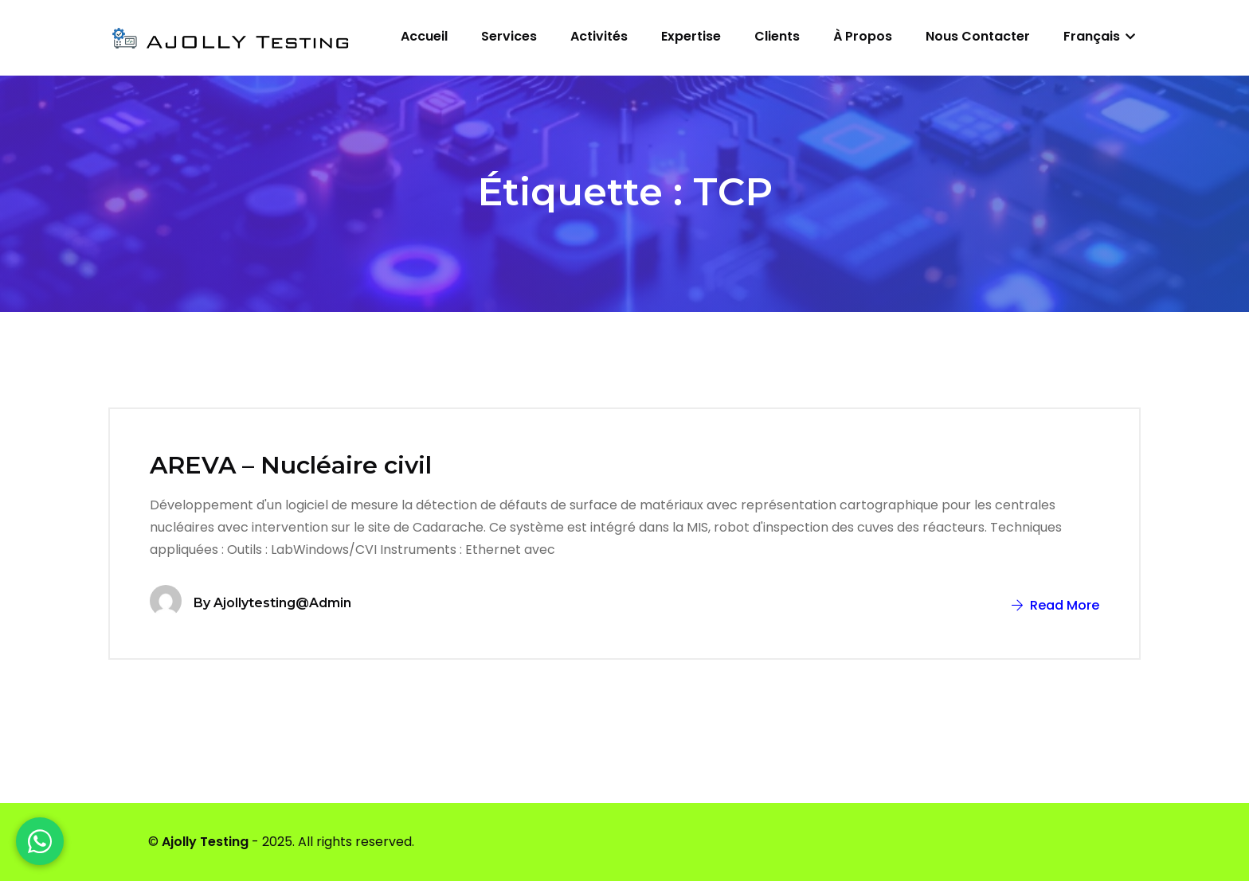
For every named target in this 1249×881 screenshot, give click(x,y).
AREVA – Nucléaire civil (291, 465)
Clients (777, 36)
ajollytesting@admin (282, 602)
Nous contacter (978, 36)
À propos (862, 36)
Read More (1055, 605)
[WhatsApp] (40, 841)
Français (1099, 36)
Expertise (691, 36)
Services (509, 36)
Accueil (424, 36)
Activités (599, 36)
